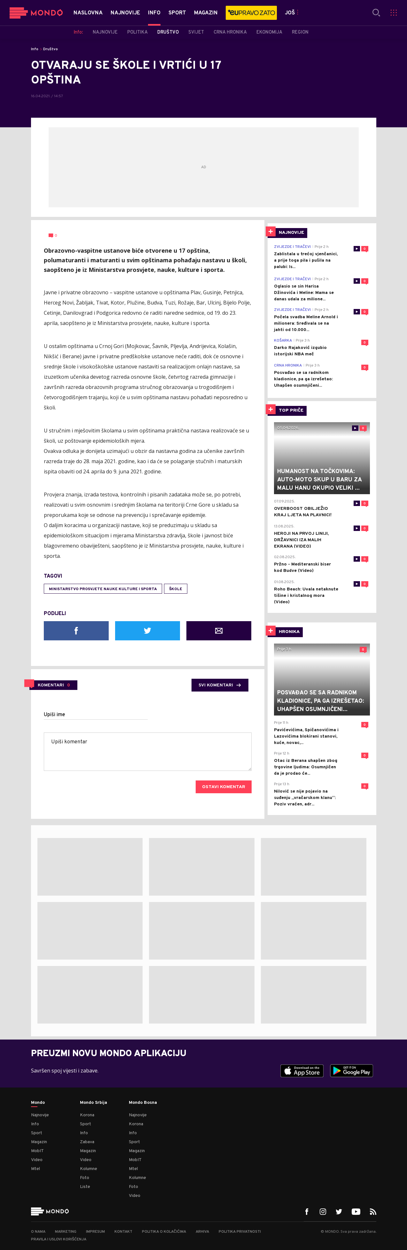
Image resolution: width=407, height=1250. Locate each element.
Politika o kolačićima (164, 1231)
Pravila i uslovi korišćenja (58, 1239)
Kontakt (123, 1231)
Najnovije (40, 1115)
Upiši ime (54, 715)
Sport (36, 1133)
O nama (38, 1231)
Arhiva (202, 1231)
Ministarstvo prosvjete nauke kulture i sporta (103, 589)
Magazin (39, 1142)
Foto (84, 1178)
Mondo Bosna (143, 1102)
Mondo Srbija (93, 1102)
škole (175, 589)
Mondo (38, 1102)
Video (37, 1160)
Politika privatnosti (240, 1231)
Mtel (35, 1169)
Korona (87, 1115)
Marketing (65, 1231)
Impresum (95, 1231)
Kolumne (88, 1169)
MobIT (37, 1151)
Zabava (87, 1142)
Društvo (50, 49)
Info (34, 49)
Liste (85, 1187)
